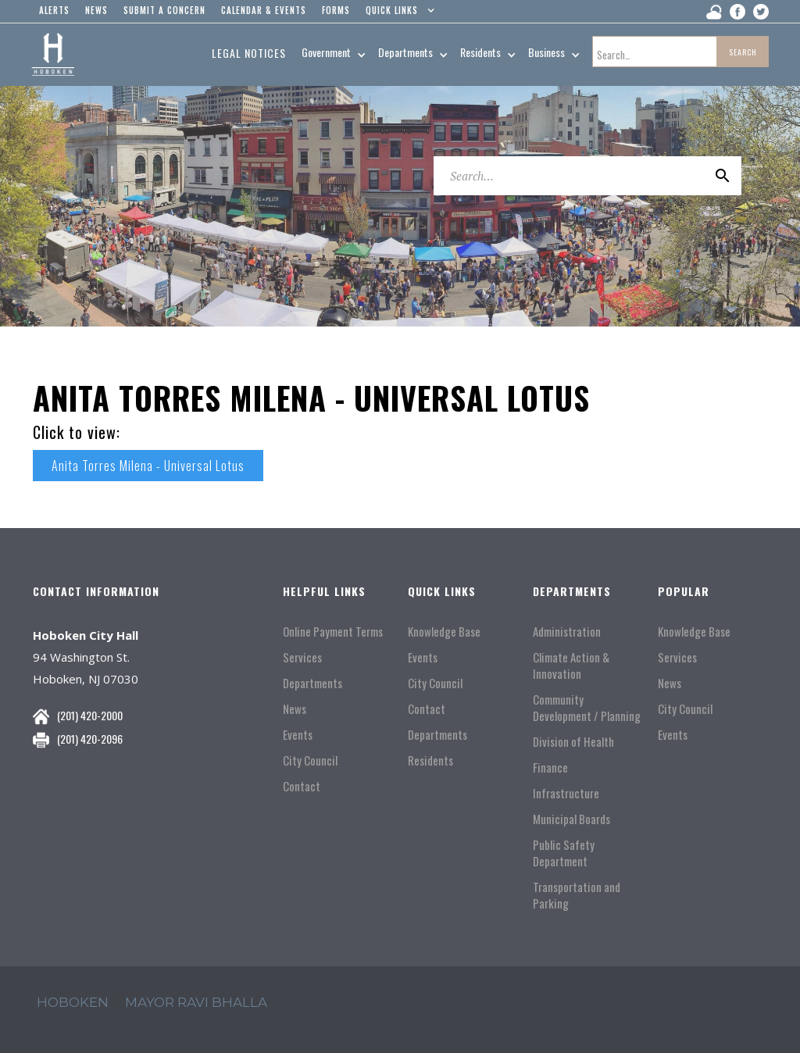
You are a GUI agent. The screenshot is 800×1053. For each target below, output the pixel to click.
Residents (430, 760)
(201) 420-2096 (90, 738)
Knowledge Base (444, 631)
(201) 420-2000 (90, 715)
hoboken (73, 1002)
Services (302, 657)
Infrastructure (566, 793)
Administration (567, 631)
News (294, 709)
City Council (310, 760)
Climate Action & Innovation (571, 665)
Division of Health (573, 742)
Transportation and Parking (576, 895)
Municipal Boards (571, 819)
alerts (54, 10)
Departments (312, 683)
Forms (336, 10)
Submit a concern (164, 10)
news (96, 10)
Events (297, 734)
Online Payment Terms (333, 631)
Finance (550, 767)
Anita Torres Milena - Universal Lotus (148, 465)
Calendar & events (263, 10)
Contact (301, 786)
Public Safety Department (564, 853)
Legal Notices (249, 53)
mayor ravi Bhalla (196, 1002)
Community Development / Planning (587, 707)
